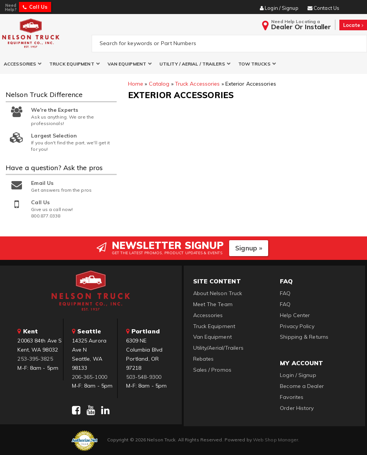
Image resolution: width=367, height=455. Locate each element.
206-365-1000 (89, 377)
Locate (353, 25)
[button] (22, 64)
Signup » (248, 248)
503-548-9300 (143, 377)
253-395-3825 (35, 358)
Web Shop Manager (275, 439)
